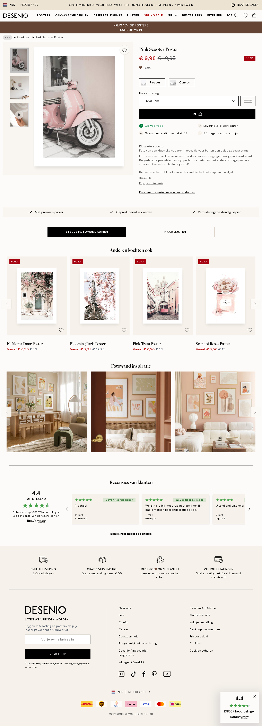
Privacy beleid (40, 663)
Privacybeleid (199, 636)
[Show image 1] (19, 60)
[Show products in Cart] (254, 16)
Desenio (143, 714)
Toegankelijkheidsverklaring (138, 643)
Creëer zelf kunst (108, 15)
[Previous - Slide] (6, 304)
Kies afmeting (149, 93)
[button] (247, 101)
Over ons (125, 608)
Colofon (124, 622)
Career (123, 629)
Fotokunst (24, 37)
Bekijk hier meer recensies (131, 534)
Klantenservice (200, 615)
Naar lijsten (175, 232)
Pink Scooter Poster (49, 37)
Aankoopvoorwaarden (205, 629)
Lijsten (133, 15)
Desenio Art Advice (203, 608)
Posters (43, 15)
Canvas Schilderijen (72, 15)
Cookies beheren (201, 650)
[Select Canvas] (182, 82)
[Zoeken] (236, 15)
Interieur (214, 15)
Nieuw (172, 15)
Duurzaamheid (129, 636)
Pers (122, 615)
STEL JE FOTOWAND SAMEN (87, 232)
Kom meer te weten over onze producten (167, 192)
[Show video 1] (19, 115)
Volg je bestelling (201, 622)
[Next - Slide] (255, 304)
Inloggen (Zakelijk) (131, 662)
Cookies (195, 643)
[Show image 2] (19, 87)
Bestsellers (192, 15)
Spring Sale (153, 15)
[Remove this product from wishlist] (124, 50)
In (197, 114)
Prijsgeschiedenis (151, 183)
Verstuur (58, 654)
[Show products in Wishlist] (245, 16)
